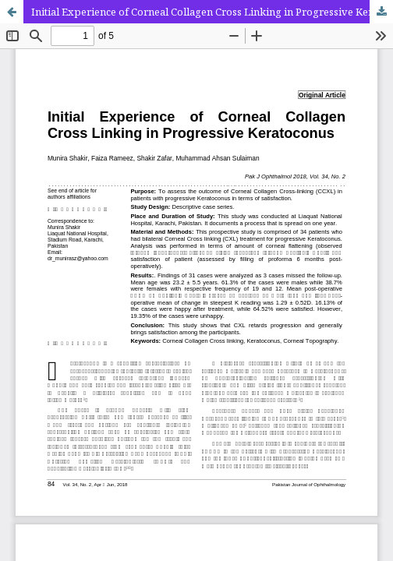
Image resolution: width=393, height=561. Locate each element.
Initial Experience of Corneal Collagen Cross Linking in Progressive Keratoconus (212, 12)
